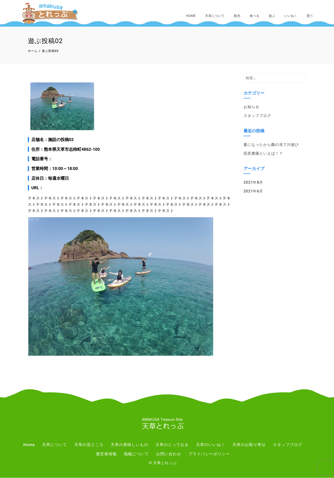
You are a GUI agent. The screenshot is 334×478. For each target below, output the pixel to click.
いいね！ (290, 16)
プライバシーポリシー (209, 454)
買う (310, 16)
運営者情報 (106, 454)
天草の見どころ (88, 445)
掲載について (136, 454)
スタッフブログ (257, 116)
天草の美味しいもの (129, 445)
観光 (237, 16)
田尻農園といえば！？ (263, 153)
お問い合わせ (168, 454)
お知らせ (251, 107)
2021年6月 (253, 191)
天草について (215, 16)
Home (191, 16)
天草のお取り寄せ (249, 445)
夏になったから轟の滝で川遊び (271, 145)
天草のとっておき (172, 445)
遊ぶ (272, 16)
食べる (254, 16)
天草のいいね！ (210, 445)
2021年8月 (253, 182)
